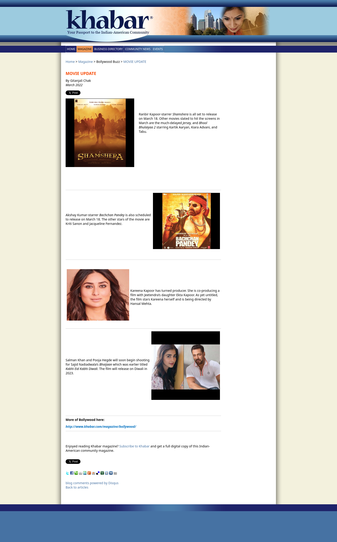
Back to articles (77, 487)
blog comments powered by (92, 483)
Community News (137, 49)
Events (158, 49)
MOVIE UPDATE (134, 61)
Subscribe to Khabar (134, 446)
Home (71, 49)
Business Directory (108, 49)
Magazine (85, 49)
